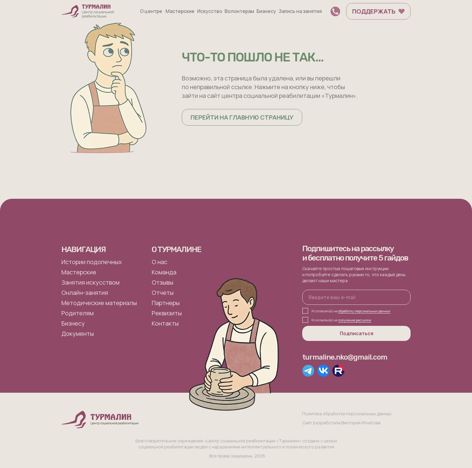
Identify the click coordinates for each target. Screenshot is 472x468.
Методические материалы (99, 303)
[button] (335, 11)
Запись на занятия (300, 11)
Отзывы (162, 282)
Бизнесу (266, 11)
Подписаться (356, 333)
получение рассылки (354, 320)
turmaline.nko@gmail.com (344, 357)
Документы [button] (77, 333)
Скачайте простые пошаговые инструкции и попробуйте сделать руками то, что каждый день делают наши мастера (354, 274)
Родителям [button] (77, 313)
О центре (151, 11)
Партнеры (166, 303)
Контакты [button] (165, 323)
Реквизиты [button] (167, 313)
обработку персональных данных (364, 311)
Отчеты (163, 293)
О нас (159, 262)
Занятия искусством (90, 282)
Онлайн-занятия (84, 293)
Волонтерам (239, 11)
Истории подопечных (91, 262)
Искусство (209, 11)
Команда (164, 272)
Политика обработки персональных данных (346, 414)
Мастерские (180, 11)
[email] (356, 297)
